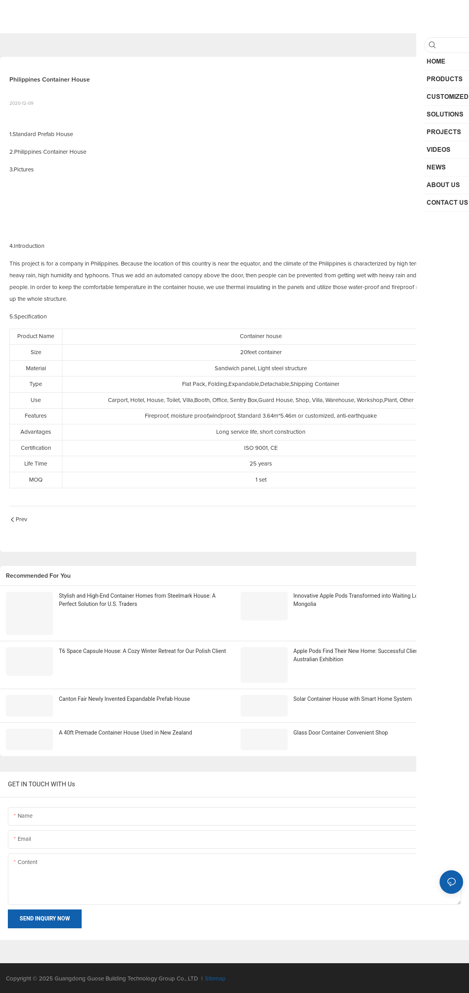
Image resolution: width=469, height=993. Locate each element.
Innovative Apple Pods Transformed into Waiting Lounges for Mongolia (368, 600)
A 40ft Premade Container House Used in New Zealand (125, 731)
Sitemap (215, 977)
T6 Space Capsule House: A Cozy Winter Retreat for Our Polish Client (142, 650)
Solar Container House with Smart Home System (353, 698)
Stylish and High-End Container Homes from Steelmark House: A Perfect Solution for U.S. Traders (137, 600)
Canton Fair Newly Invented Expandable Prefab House (124, 698)
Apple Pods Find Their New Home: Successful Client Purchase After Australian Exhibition (376, 654)
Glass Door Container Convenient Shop (341, 731)
